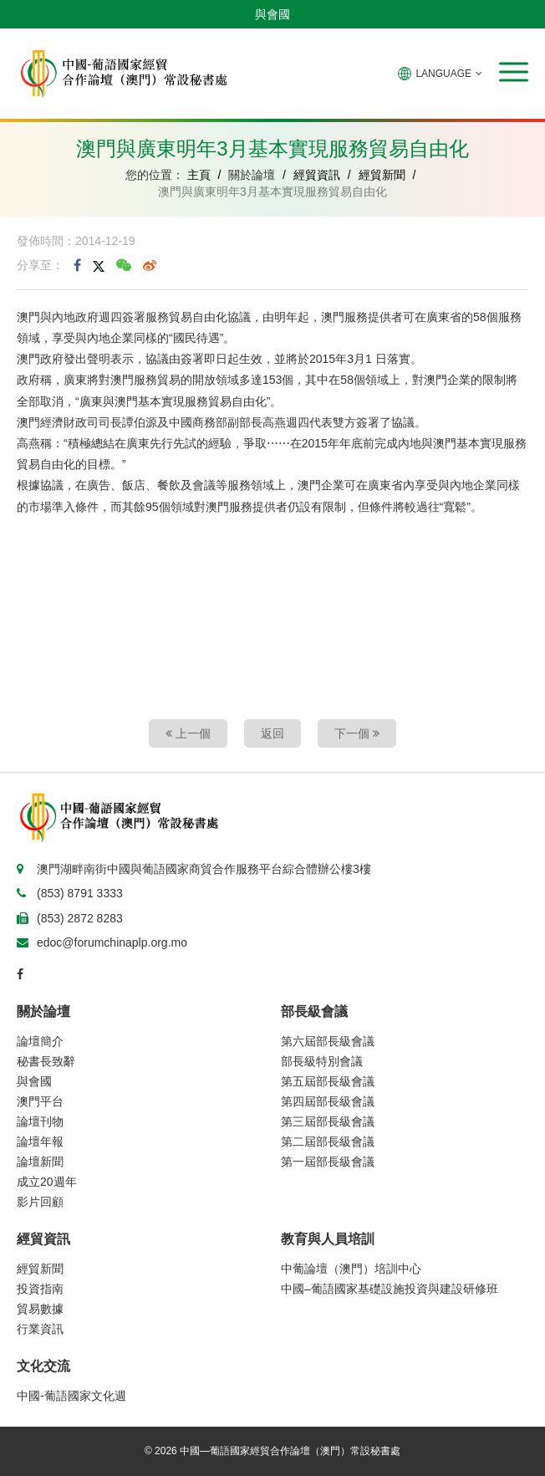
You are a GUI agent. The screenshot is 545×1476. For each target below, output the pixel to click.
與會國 (272, 14)
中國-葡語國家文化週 (71, 1395)
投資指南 (40, 1288)
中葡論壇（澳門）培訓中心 (351, 1268)
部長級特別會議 (322, 1061)
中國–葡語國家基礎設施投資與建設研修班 (389, 1288)
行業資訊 (40, 1329)
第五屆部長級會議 (327, 1081)
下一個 (356, 733)
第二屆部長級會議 (327, 1141)
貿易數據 (40, 1308)
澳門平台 (40, 1101)
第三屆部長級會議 (327, 1121)
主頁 (199, 174)
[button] (513, 72)
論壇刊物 (40, 1121)
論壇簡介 (40, 1041)
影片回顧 (40, 1201)
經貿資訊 (316, 174)
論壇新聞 (40, 1161)
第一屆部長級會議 (327, 1161)
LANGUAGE (440, 73)
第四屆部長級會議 (327, 1101)
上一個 (188, 733)
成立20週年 (47, 1181)
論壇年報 (40, 1141)
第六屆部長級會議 (327, 1041)
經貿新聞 (382, 174)
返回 (272, 733)
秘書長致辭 (46, 1061)
